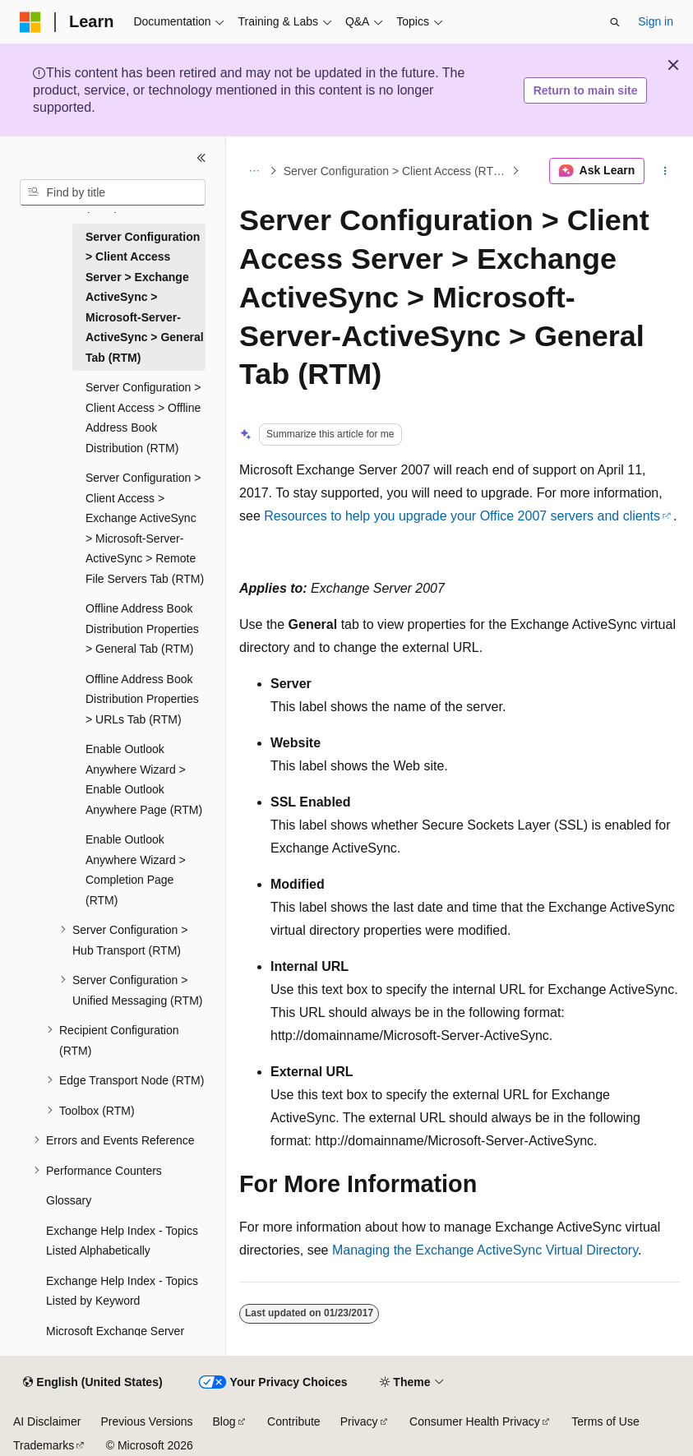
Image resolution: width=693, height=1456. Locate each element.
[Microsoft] (30, 22)
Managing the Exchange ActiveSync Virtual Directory (485, 1250)
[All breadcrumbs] (253, 171)
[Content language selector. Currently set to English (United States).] (92, 1383)
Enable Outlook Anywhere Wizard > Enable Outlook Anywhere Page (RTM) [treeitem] (143, 779)
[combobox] (113, 192)
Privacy (359, 1421)
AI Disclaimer (47, 1421)
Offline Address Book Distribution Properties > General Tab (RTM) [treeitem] (142, 628)
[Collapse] (201, 158)
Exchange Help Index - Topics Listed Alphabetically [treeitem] (122, 1241)
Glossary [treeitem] (68, 1200)
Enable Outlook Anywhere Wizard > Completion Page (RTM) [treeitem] (135, 870)
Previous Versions (146, 1421)
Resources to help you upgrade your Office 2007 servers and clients (462, 516)
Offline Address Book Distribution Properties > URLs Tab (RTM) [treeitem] (142, 699)
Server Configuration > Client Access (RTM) (395, 171)
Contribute (294, 1421)
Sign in (655, 21)
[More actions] (665, 171)
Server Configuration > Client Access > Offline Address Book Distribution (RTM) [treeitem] (143, 418)
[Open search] (614, 22)
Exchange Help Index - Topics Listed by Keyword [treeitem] (122, 1291)
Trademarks (43, 1445)
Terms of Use (605, 1421)
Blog (224, 1421)
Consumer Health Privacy (474, 1421)
